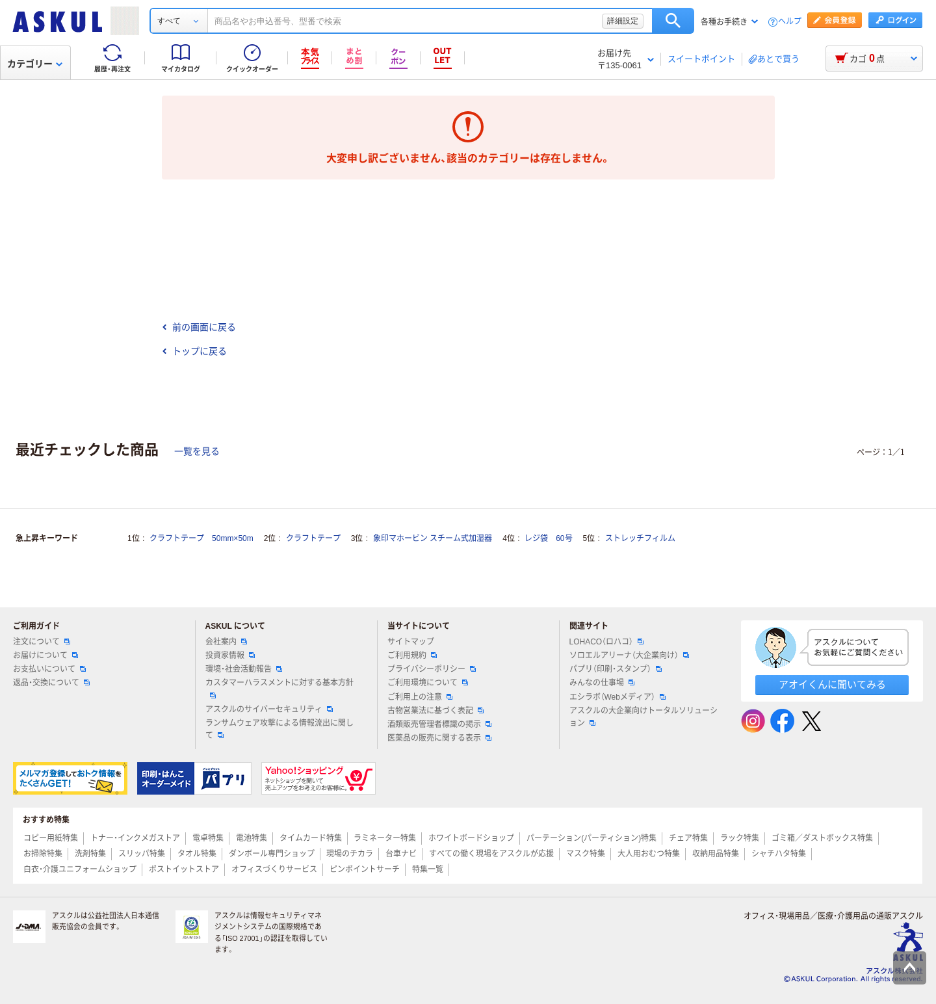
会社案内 (226, 641)
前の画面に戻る (199, 327)
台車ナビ (401, 853)
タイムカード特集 (311, 838)
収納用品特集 (715, 853)
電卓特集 (208, 838)
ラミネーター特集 (385, 838)
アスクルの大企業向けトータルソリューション (643, 717)
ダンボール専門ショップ (272, 853)
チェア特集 (688, 838)
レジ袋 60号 (548, 538)
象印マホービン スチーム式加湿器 (432, 538)
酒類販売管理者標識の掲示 (439, 724)
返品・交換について (51, 682)
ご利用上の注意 (419, 697)
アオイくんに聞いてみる (832, 684)
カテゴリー (34, 64)
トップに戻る (194, 351)
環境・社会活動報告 (243, 669)
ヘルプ (789, 22)
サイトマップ (410, 641)
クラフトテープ (313, 538)
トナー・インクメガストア (135, 838)
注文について (41, 641)
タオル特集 (196, 853)
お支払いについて (49, 669)
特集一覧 (427, 869)
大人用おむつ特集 (649, 853)
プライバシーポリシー (431, 669)
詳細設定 (622, 21)
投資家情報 (230, 655)
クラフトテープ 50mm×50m (202, 538)
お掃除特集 (42, 853)
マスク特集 (585, 853)
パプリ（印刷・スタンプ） (615, 669)
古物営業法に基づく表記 (435, 710)
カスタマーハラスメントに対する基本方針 (279, 688)
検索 (673, 21)
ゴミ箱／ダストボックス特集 (822, 838)
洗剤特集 (90, 853)
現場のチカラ (349, 853)
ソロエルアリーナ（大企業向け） (629, 655)
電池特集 (251, 838)
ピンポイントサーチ (365, 869)
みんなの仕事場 (601, 682)
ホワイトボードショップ (471, 838)
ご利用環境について (427, 682)
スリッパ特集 (141, 853)
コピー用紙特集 (50, 838)
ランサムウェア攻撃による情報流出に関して (279, 729)
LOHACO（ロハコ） (606, 641)
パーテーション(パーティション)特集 (591, 838)
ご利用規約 (412, 655)
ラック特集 (739, 838)
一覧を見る (197, 451)
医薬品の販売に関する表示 (439, 738)
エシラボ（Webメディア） (617, 697)
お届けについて (45, 655)
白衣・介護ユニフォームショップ (79, 869)
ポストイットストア (184, 869)
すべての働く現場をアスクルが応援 (491, 853)
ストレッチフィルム (640, 538)
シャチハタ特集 (778, 853)
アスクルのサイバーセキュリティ (269, 709)
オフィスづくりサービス (274, 869)
